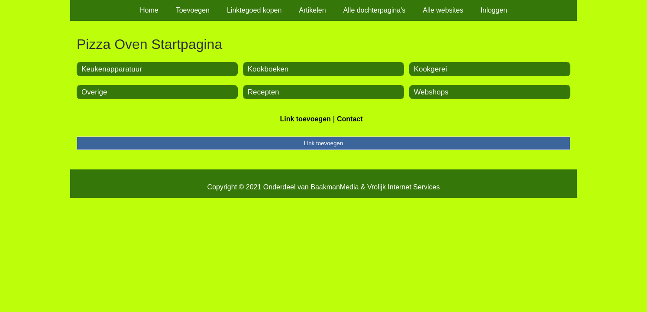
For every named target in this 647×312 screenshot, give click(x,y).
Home (149, 10)
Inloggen (494, 10)
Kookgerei (430, 69)
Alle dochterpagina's (374, 10)
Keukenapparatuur (111, 69)
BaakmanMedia (335, 187)
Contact (350, 119)
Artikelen (312, 10)
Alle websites (443, 10)
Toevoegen (193, 10)
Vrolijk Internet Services (403, 187)
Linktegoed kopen (254, 10)
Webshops (431, 92)
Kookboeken (268, 69)
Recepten (263, 92)
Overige (94, 92)
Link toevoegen (305, 119)
